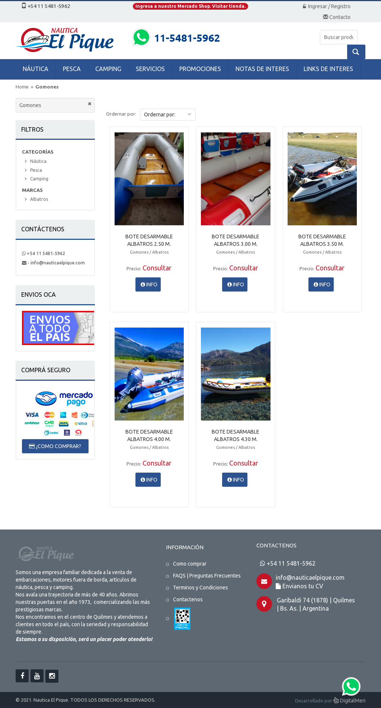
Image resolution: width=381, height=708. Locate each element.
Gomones (47, 86)
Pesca (36, 170)
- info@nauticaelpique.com (53, 262)
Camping (39, 178)
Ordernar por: (121, 113)
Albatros (39, 199)
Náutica (38, 161)
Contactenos (188, 599)
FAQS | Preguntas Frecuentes (207, 576)
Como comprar (189, 564)
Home (22, 86)
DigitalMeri (349, 701)
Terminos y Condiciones (200, 587)
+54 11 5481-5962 (43, 253)
